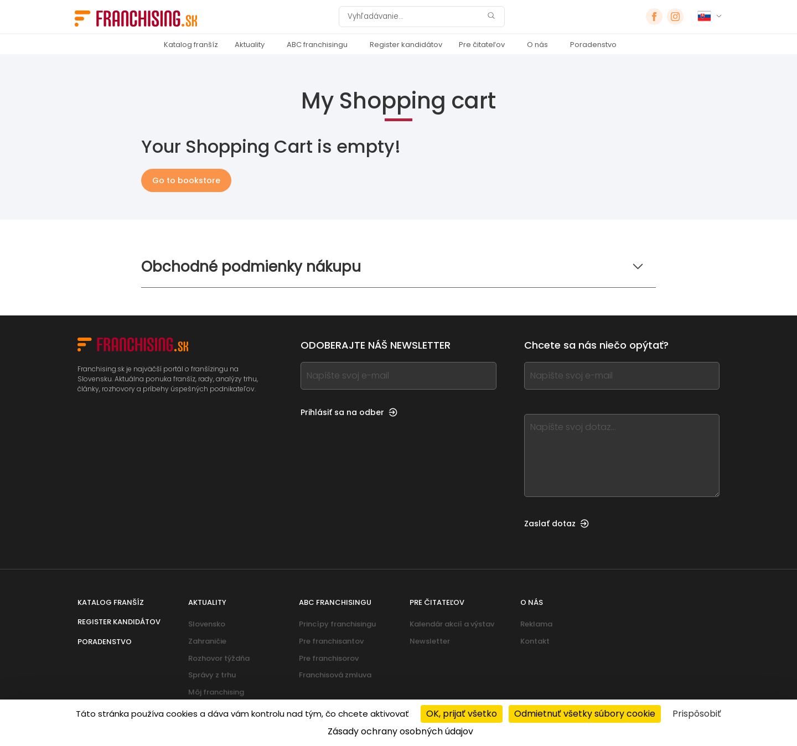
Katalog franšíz (191, 44)
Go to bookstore (186, 180)
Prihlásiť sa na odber (349, 412)
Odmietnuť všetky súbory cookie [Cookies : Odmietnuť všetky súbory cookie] (584, 713)
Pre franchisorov (329, 658)
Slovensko (206, 624)
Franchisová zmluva (335, 675)
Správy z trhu (212, 675)
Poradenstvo (593, 44)
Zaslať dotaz (556, 523)
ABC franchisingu (317, 44)
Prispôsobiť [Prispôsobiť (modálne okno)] (696, 713)
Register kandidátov (406, 44)
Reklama (536, 624)
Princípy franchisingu (337, 624)
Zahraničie (207, 641)
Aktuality (250, 44)
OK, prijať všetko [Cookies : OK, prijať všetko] (461, 713)
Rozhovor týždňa (219, 658)
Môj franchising (216, 692)
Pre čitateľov (482, 44)
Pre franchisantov (331, 641)
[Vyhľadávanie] (414, 16)
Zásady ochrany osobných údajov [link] (400, 731)
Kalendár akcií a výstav (452, 624)
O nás (537, 44)
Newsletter (430, 641)
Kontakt (535, 641)
